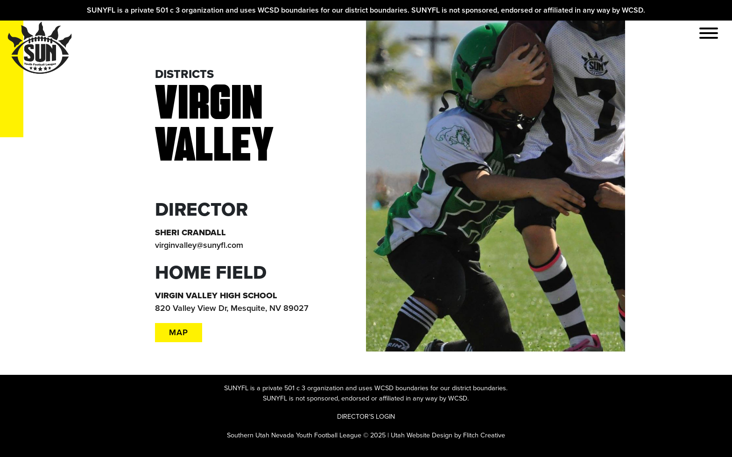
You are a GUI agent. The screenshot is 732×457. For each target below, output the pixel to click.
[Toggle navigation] (708, 35)
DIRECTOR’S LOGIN (366, 417)
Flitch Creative (484, 435)
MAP (178, 332)
